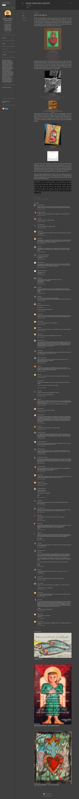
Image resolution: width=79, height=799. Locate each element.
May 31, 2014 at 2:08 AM (41, 485)
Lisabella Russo (40, 212)
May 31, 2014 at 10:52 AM (41, 520)
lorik (38, 366)
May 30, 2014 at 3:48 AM (41, 387)
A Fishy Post (38, 659)
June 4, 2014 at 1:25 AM (41, 610)
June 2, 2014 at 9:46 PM (41, 596)
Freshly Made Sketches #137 (52, 148)
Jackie (38, 287)
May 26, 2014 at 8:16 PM (41, 243)
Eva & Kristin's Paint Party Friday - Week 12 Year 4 (53, 56)
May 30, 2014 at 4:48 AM (41, 405)
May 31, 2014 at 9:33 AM (41, 512)
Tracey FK (39, 474)
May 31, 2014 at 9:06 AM (41, 504)
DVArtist (39, 500)
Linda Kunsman (40, 432)
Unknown (39, 231)
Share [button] (23, 13)
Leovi (38, 218)
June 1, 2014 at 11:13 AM (41, 566)
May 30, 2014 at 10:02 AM (41, 429)
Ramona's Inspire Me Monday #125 (52, 95)
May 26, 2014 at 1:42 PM (41, 209)
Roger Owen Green (41, 270)
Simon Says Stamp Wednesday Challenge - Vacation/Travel (53, 149)
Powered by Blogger (47, 793)
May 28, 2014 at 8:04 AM (41, 293)
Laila (38, 399)
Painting (23, 18)
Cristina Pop (39, 482)
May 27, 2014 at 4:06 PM (41, 267)
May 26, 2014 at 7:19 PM (41, 235)
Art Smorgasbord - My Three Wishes (46, 725)
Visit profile (8, 32)
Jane (38, 246)
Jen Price (39, 621)
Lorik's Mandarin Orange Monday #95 (53, 54)
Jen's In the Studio (53, 100)
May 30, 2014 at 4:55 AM (41, 411)
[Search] (71, 3)
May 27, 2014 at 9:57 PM (41, 274)
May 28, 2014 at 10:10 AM (41, 318)
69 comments (39, 786)
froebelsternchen (40, 488)
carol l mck (39, 583)
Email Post (38, 197)
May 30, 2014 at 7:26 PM (41, 454)
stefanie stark (40, 414)
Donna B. (39, 592)
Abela (38, 426)
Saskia (38, 515)
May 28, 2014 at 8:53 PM (41, 330)
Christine (39, 576)
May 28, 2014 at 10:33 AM (41, 324)
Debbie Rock (39, 340)
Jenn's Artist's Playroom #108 (52, 58)
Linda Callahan (40, 224)
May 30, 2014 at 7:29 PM (41, 463)
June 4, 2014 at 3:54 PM (41, 618)
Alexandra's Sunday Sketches (52, 59)
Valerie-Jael (39, 408)
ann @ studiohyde (40, 441)
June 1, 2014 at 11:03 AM (41, 547)
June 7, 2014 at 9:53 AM (41, 625)
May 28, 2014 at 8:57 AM (41, 310)
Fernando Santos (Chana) (42, 255)
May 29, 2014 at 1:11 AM (41, 337)
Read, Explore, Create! (38, 3)
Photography (24, 20)
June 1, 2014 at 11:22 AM (41, 573)
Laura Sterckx (40, 204)
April (38, 327)
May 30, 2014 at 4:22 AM (41, 396)
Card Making (24, 17)
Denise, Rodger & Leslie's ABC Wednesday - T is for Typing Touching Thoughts (53, 96)
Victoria (38, 523)
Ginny (38, 543)
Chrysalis (39, 350)
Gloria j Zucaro (40, 507)
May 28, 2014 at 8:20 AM (41, 300)
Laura (38, 374)
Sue (38, 303)
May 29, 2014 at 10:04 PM (41, 371)
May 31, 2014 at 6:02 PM (41, 529)
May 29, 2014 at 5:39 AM (41, 347)
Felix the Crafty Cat (41, 357)
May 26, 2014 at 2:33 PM (41, 215)
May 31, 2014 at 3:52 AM (41, 497)
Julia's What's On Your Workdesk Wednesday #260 (53, 99)
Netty (38, 390)
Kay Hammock (40, 550)
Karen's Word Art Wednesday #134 (52, 55)
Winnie (38, 238)
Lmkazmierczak (40, 466)
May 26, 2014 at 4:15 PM (41, 221)
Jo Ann (38, 599)
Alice (38, 569)
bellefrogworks (40, 448)
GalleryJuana (39, 262)
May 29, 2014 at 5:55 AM (41, 354)
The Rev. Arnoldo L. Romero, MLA (8, 19)
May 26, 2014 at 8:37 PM (41, 251)
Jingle (38, 296)
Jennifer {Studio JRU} (41, 457)
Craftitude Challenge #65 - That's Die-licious (53, 150)
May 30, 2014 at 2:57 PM (41, 445)
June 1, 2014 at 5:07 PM (41, 589)
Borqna (38, 277)
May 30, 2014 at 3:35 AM (41, 377)
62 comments (39, 727)
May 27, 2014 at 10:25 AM (41, 259)
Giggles (38, 532)
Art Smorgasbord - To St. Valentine (46, 785)
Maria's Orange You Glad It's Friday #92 (53, 57)
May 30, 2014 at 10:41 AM (41, 438)
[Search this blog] (6, 3)
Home (27, 7)
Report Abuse (5, 49)
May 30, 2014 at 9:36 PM (41, 471)
